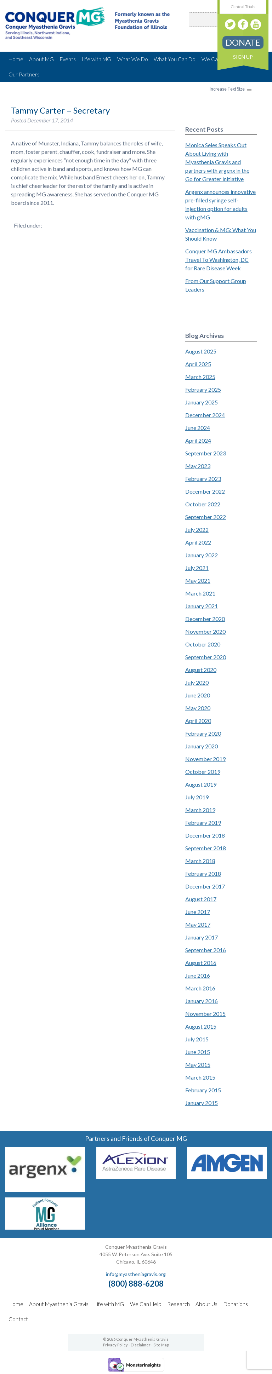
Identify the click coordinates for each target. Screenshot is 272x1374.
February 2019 (203, 822)
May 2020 (197, 708)
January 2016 (201, 1001)
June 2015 (197, 1051)
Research (178, 1304)
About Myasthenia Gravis (59, 1304)
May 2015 (197, 1064)
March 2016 (200, 988)
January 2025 (201, 402)
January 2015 (201, 1102)
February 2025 (203, 389)
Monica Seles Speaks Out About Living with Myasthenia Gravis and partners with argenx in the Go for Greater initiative (217, 162)
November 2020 (205, 631)
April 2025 (198, 364)
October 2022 (202, 504)
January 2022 (201, 555)
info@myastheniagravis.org (136, 1274)
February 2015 (203, 1090)
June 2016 (197, 975)
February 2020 (203, 733)
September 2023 (205, 453)
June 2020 (197, 695)
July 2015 (197, 1039)
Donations (235, 1304)
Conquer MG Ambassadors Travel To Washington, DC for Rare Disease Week (218, 259)
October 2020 (202, 644)
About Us (206, 1304)
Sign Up (243, 57)
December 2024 (205, 415)
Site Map (161, 1345)
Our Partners (24, 74)
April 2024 (198, 440)
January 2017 (201, 937)
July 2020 (197, 682)
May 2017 (197, 924)
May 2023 (197, 465)
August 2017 (200, 899)
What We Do (132, 59)
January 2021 (201, 606)
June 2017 (197, 911)
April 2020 (198, 720)
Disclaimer (141, 1345)
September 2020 (205, 657)
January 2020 (201, 746)
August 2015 (200, 1026)
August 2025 (200, 351)
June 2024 (197, 427)
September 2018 (205, 848)
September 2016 (205, 950)
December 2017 (205, 886)
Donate (243, 42)
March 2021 (200, 593)
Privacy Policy (115, 1345)
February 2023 (203, 478)
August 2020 (200, 669)
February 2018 (203, 873)
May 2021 (197, 580)
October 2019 (202, 771)
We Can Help (145, 1304)
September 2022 (205, 516)
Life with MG (96, 59)
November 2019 (205, 758)
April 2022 (198, 542)
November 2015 (205, 1013)
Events (68, 59)
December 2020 (205, 618)
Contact (18, 1319)
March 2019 (200, 809)
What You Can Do (175, 59)
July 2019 (197, 797)
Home (15, 59)
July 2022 (197, 529)
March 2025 (200, 376)
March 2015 (200, 1077)
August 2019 (200, 784)
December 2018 (205, 835)
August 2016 (200, 962)
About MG (41, 59)
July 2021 (197, 567)
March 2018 (200, 860)
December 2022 (205, 491)
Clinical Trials (243, 6)
